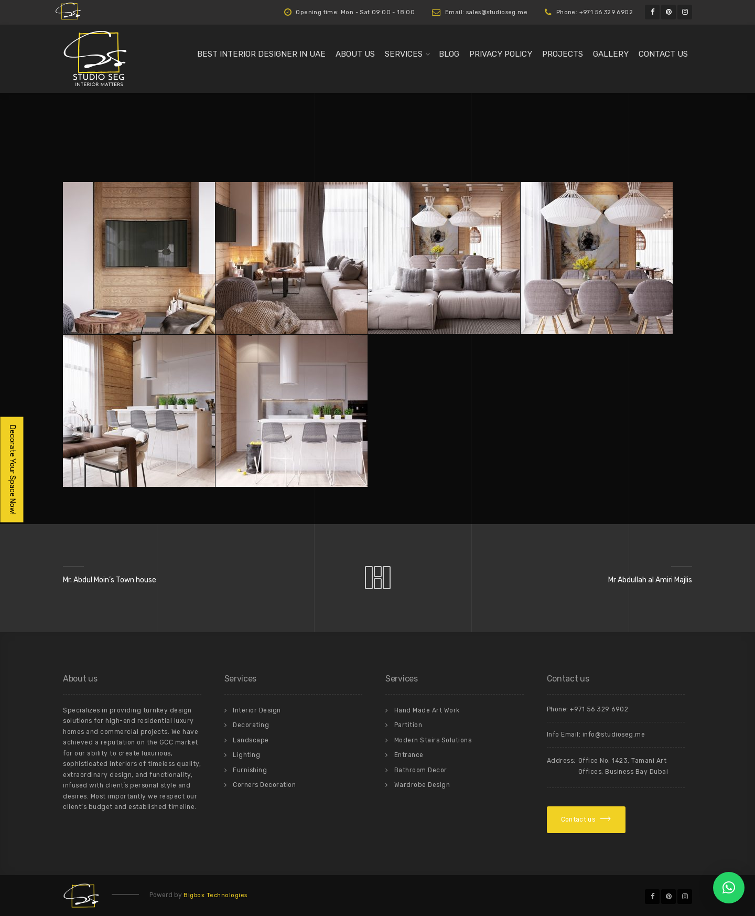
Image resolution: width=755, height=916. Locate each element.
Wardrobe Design (422, 785)
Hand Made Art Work (427, 710)
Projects (562, 54)
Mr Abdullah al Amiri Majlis (650, 580)
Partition (408, 725)
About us (355, 54)
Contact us (663, 54)
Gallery (611, 54)
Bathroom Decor (420, 770)
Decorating (251, 725)
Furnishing (250, 770)
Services (404, 54)
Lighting (246, 755)
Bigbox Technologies (215, 895)
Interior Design (257, 710)
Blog (449, 54)
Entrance (409, 755)
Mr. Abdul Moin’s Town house (109, 580)
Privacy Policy (500, 54)
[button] (729, 887)
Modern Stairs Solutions (433, 740)
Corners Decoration (264, 785)
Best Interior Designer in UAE (261, 54)
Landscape (251, 740)
